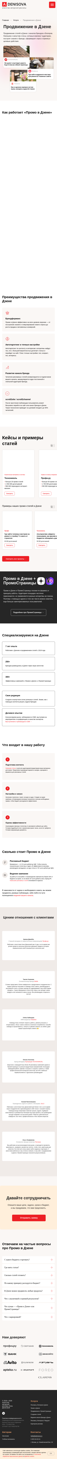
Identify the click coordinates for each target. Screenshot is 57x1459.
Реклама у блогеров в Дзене (39, 1405)
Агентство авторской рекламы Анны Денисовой (7, 1405)
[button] (29, 1218)
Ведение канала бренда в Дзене (40, 1417)
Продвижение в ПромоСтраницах (41, 1411)
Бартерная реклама (37, 1424)
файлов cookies (29, 1456)
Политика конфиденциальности (12, 1418)
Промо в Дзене (35, 1408)
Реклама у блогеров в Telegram (40, 1420)
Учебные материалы (8, 1439)
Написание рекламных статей (19, 880)
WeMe (36, 981)
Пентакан (38, 1142)
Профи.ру (45, 941)
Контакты (36, 1432)
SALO (42, 1103)
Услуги (16, 20)
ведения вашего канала (23, 895)
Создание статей (36, 1414)
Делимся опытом (13, 713)
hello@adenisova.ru (36, 1436)
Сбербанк (33, 1019)
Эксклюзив (5, 1436)
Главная (5, 20)
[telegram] (3, 1413)
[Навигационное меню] (52, 5)
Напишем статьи (11, 768)
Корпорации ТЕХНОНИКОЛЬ (34, 1061)
